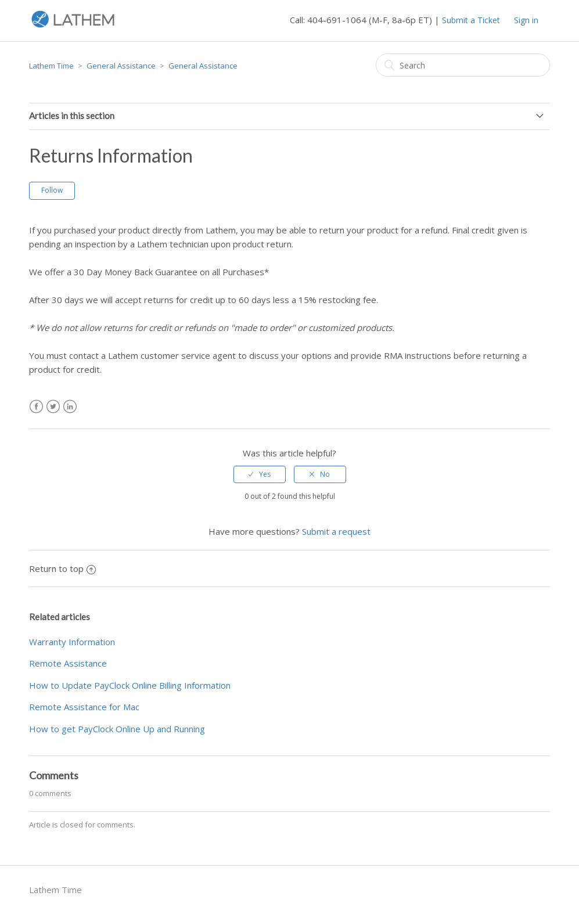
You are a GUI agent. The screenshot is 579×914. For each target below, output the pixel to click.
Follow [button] (52, 190)
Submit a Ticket (471, 20)
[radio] (259, 474)
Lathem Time (51, 65)
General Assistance (121, 65)
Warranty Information (72, 641)
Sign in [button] (526, 20)
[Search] (463, 65)
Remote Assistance (68, 663)
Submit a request (336, 531)
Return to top (62, 568)
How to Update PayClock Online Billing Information (130, 685)
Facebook (36, 407)
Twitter (53, 407)
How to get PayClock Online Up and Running (117, 729)
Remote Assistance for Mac (84, 707)
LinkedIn (70, 407)
